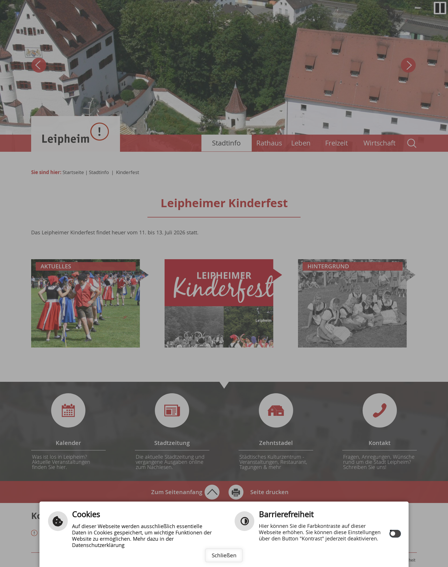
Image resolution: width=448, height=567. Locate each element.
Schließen (224, 555)
